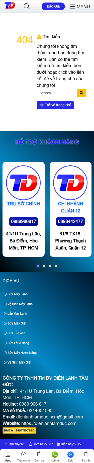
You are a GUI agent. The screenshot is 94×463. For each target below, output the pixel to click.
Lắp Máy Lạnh (15, 313)
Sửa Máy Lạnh (16, 294)
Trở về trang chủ (55, 105)
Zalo (70, 456)
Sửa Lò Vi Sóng (16, 343)
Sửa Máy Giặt (15, 323)
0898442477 (70, 221)
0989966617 (23, 221)
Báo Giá (53, 6)
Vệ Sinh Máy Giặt (17, 362)
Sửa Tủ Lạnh (14, 333)
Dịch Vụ (11, 281)
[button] (27, 6)
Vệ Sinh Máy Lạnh (18, 304)
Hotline (55, 456)
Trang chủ (24, 456)
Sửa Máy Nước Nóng (20, 353)
